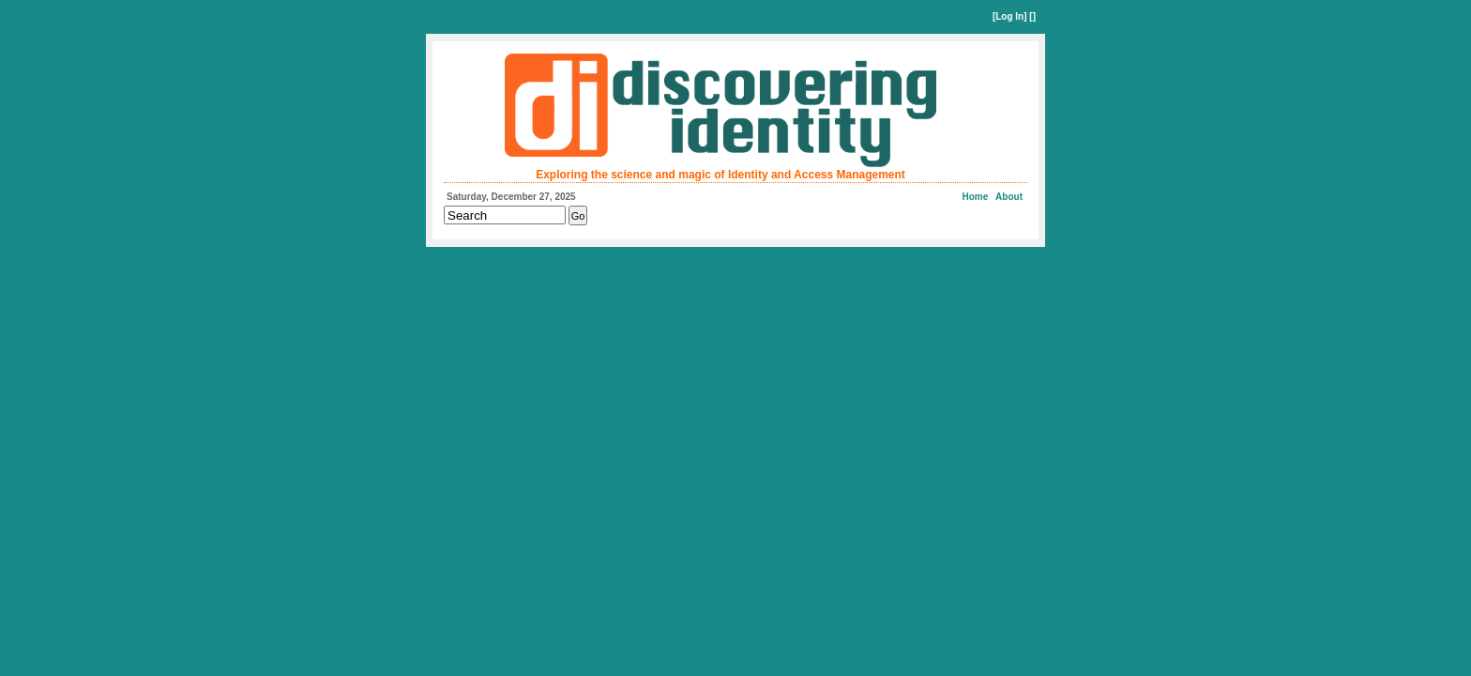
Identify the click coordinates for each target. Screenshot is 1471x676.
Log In (1009, 16)
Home (976, 197)
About (1009, 197)
